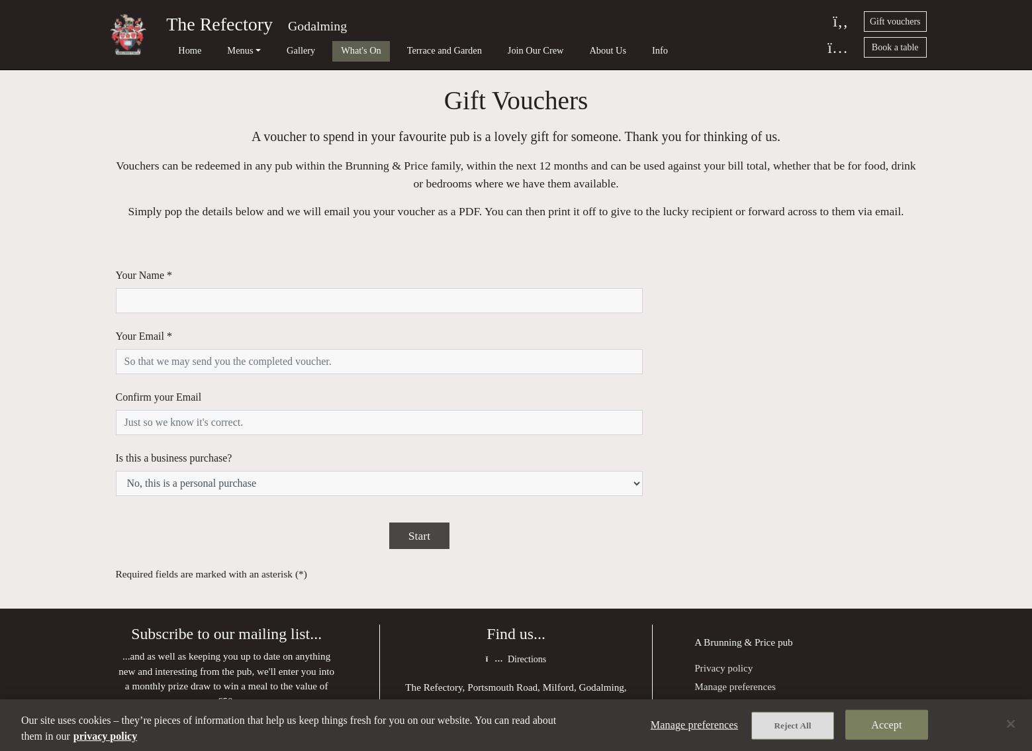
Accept (886, 724)
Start (419, 435)
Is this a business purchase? (174, 383)
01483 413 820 (525, 628)
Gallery (274, 50)
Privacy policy (723, 568)
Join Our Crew (483, 50)
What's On (326, 50)
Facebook (516, 681)
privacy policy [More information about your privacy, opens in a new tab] (105, 736)
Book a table (895, 47)
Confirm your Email (159, 347)
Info (589, 50)
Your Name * (144, 275)
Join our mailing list (226, 633)
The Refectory (219, 24)
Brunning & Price (739, 542)
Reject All (793, 725)
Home (181, 50)
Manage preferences (735, 587)
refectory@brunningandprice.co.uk (530, 654)
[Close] (1010, 723)
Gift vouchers (895, 21)
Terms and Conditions (738, 604)
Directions (516, 560)
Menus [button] (223, 50)
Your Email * (144, 311)
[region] (516, 725)
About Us (546, 50)
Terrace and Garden (400, 50)
